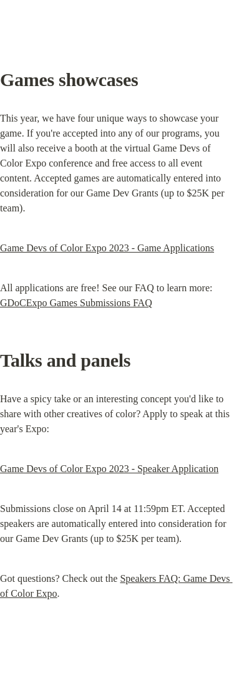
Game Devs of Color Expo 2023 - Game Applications (107, 248)
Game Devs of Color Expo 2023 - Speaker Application (109, 468)
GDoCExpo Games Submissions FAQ (76, 302)
